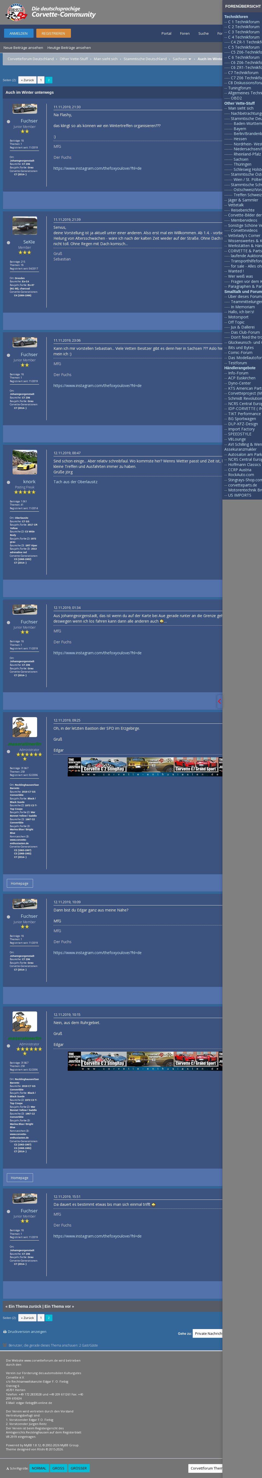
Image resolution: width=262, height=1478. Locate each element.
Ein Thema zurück (25, 1306)
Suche (203, 33)
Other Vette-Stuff (74, 58)
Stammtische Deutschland (145, 58)
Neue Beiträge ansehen (23, 47)
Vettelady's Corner (244, 235)
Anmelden (19, 33)
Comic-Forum (240, 352)
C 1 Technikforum (244, 21)
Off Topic (236, 322)
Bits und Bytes (241, 347)
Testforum (237, 362)
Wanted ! (236, 271)
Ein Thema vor (57, 1306)
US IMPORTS (239, 495)
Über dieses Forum (245, 296)
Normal (39, 1468)
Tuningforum (239, 87)
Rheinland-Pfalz (247, 154)
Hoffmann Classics (244, 464)
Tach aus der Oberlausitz (75, 481)
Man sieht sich (106, 58)
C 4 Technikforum (244, 37)
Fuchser (29, 121)
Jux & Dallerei (243, 327)
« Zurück (27, 80)
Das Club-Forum (245, 332)
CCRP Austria (239, 469)
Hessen (240, 138)
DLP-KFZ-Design (243, 423)
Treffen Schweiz (248, 194)
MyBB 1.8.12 (32, 1445)
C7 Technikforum (243, 72)
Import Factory (241, 429)
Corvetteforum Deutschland (31, 58)
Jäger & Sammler (243, 200)
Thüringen (242, 164)
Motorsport (238, 316)
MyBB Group (69, 1445)
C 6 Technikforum (244, 57)
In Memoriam (243, 306)
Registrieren (53, 33)
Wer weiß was (240, 276)
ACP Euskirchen (241, 377)
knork (29, 481)
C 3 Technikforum (244, 31)
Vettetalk (236, 204)
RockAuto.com (241, 474)
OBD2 (236, 98)
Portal (166, 33)
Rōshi (41, 1449)
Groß (58, 1468)
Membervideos (244, 220)
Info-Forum (238, 373)
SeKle (29, 242)
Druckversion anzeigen (27, 1331)
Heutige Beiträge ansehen (69, 47)
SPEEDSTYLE (239, 433)
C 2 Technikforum (244, 26)
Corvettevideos (244, 230)
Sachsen (180, 58)
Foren (185, 33)
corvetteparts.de (242, 485)
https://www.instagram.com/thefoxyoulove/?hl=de (97, 168)
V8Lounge (237, 439)
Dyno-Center (239, 383)
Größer (79, 1468)
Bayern (240, 128)
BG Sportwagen (242, 418)
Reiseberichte (243, 210)
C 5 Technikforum (244, 47)
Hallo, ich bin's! (241, 311)
